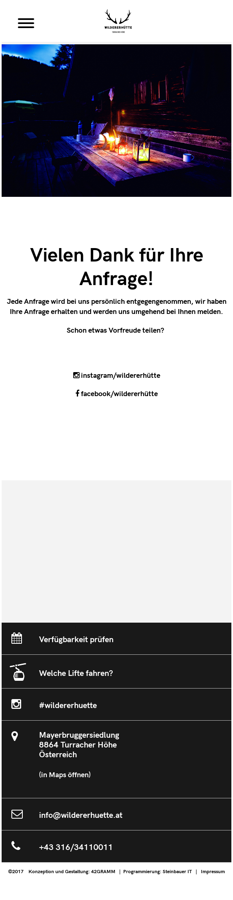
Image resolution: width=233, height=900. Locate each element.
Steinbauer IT (177, 872)
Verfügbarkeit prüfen (76, 640)
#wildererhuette (68, 705)
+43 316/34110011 (76, 847)
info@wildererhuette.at (80, 815)
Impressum (213, 872)
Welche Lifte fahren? (76, 673)
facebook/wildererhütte (116, 394)
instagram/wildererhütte (116, 375)
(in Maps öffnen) (65, 775)
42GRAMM (103, 872)
